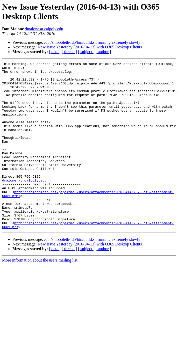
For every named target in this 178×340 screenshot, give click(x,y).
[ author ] (103, 51)
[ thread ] (69, 51)
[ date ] (55, 51)
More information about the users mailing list (39, 293)
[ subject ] (86, 51)
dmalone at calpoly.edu (44, 29)
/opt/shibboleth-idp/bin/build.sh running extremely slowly (92, 42)
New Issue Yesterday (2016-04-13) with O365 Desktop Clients (90, 47)
